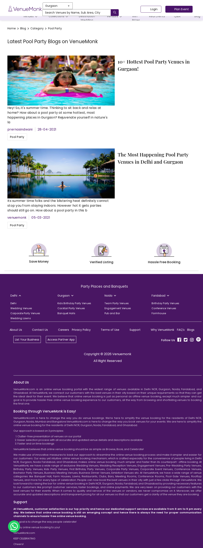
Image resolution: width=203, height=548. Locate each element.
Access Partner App (61, 340)
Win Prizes (136, 18)
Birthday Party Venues (165, 303)
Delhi (13, 303)
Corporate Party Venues (25, 313)
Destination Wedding (87, 17)
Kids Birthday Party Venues (74, 303)
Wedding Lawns (20, 318)
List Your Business (27, 340)
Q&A (177, 16)
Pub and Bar (112, 313)
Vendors (115, 16)
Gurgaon (57, 6)
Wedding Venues (21, 308)
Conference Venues (164, 308)
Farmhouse (159, 313)
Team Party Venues (117, 303)
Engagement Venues (118, 308)
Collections (59, 16)
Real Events (157, 16)
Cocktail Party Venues (71, 308)
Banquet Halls (66, 313)
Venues (31, 16)
